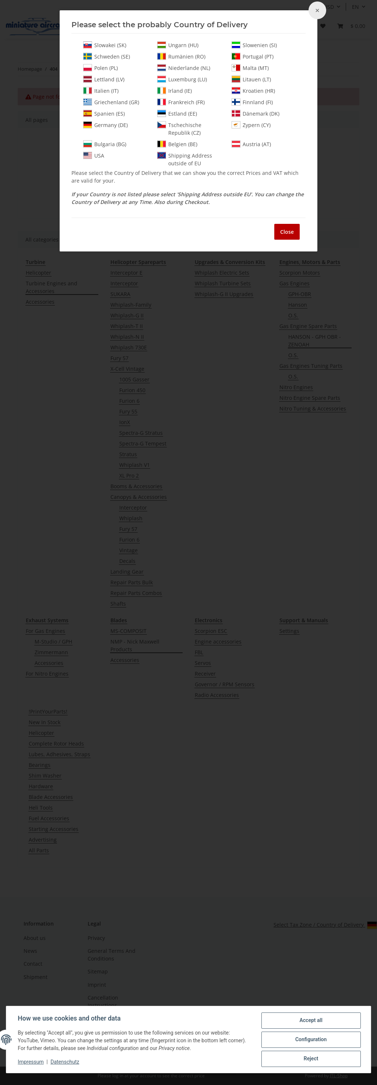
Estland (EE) (177, 113)
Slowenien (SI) (254, 45)
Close (287, 231)
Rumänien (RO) (181, 56)
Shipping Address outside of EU (184, 159)
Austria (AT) (251, 144)
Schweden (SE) (106, 56)
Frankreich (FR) (181, 102)
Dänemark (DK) (255, 113)
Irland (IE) (174, 90)
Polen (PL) (100, 67)
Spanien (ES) (104, 113)
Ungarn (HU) (177, 45)
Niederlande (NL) (183, 67)
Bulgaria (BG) (104, 144)
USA (93, 155)
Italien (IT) (101, 90)
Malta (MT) (250, 67)
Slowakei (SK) (104, 45)
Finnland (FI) (252, 102)
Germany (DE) (105, 124)
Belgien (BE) (177, 144)
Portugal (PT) (253, 56)
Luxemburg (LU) (182, 79)
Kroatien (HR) (253, 90)
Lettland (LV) (103, 79)
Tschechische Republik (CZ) (179, 128)
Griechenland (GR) (111, 102)
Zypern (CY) (251, 124)
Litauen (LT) (251, 79)
